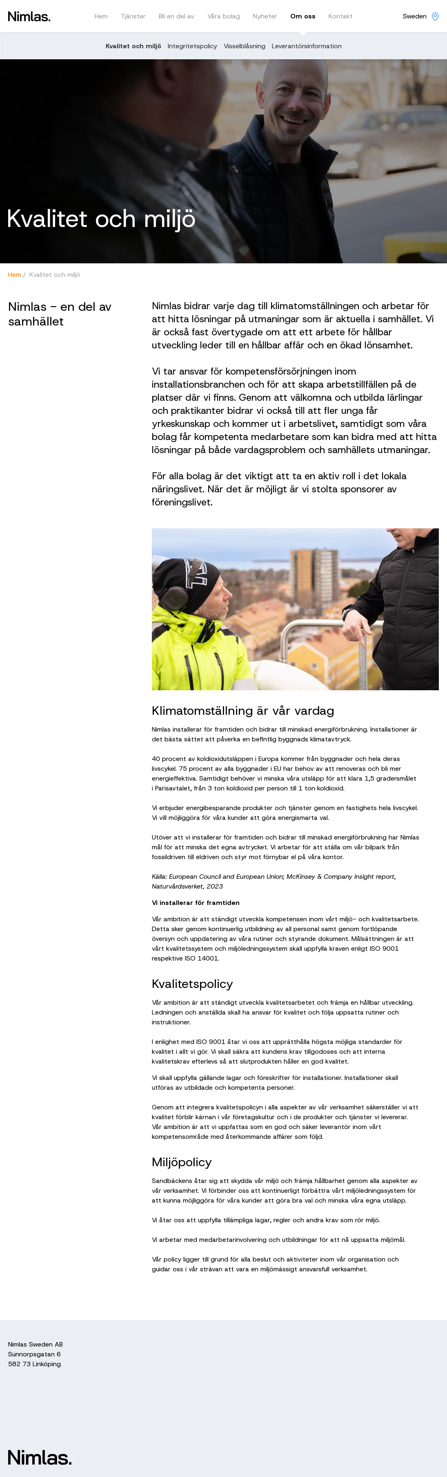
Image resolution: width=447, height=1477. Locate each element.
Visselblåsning (244, 46)
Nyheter (265, 16)
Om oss (303, 16)
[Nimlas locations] (421, 16)
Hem (101, 16)
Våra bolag (223, 16)
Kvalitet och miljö (133, 46)
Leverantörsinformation (307, 46)
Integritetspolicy (192, 46)
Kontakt (341, 16)
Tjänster (133, 16)
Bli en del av (176, 16)
